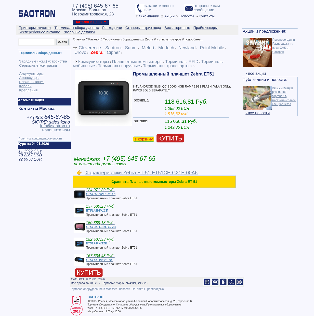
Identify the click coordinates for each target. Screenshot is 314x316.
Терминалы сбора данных (122, 39)
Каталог (94, 39)
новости (124, 289)
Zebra (149, 39)
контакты (138, 289)
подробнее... (193, 39)
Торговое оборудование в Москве (93, 289)
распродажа (155, 289)
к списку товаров (169, 39)
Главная (79, 39)
